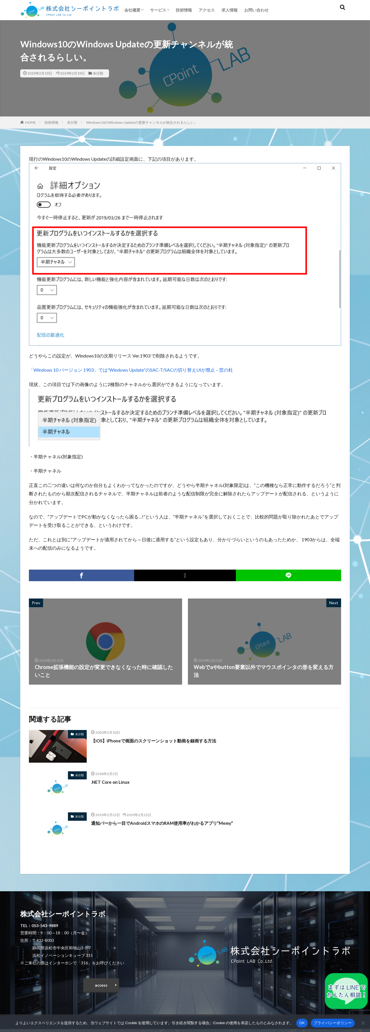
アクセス (207, 10)
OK (302, 1023)
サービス (158, 10)
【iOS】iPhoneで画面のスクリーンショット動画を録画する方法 (165, 740)
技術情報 (184, 10)
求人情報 (229, 10)
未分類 (98, 73)
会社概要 (132, 10)
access (101, 986)
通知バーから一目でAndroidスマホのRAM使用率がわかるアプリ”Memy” (176, 823)
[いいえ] (363, 1023)
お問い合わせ (256, 10)
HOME (30, 122)
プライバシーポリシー (333, 1023)
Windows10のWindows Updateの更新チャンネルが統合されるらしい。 (141, 122)
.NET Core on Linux (113, 782)
